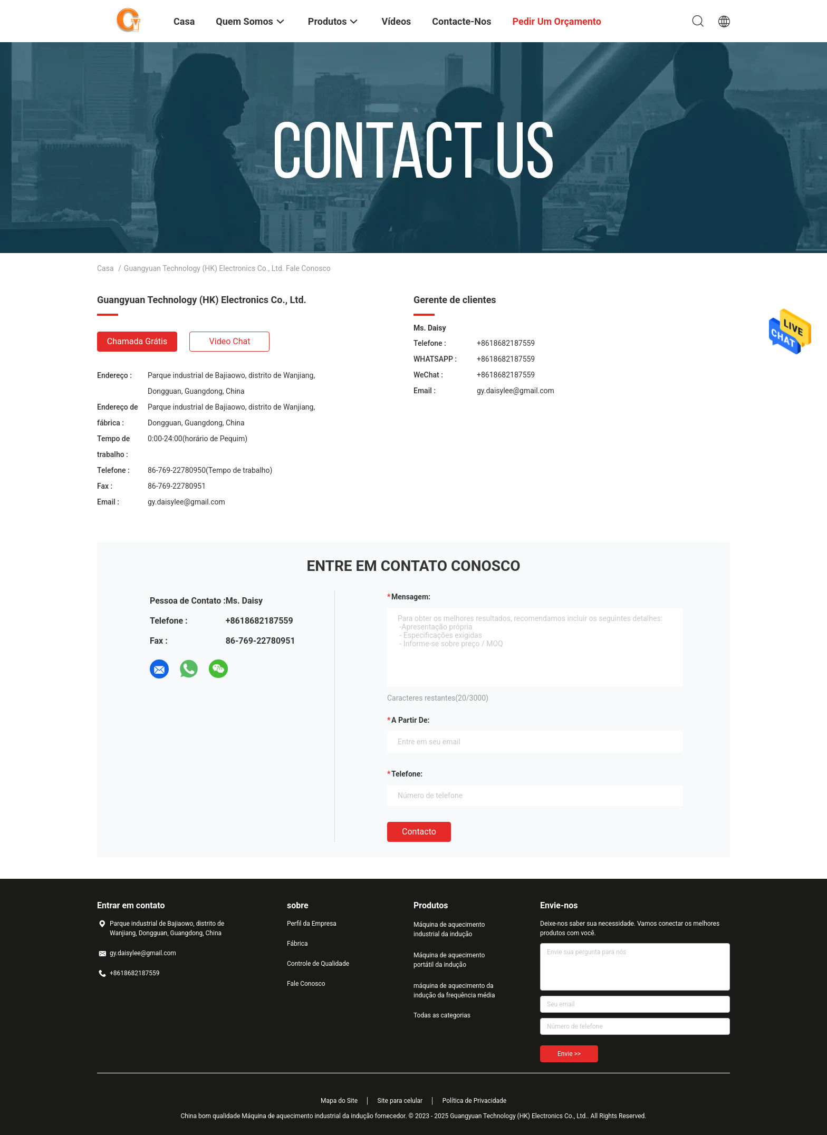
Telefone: (406, 774)
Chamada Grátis (137, 341)
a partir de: (410, 720)
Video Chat (230, 341)
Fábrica (297, 943)
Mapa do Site (339, 1100)
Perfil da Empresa (311, 923)
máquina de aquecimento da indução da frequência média (454, 990)
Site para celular (400, 1100)
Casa (105, 268)
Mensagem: (410, 597)
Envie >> (569, 1054)
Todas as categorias (442, 1015)
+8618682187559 (506, 343)
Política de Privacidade (474, 1100)
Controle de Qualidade (318, 963)
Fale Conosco (306, 983)
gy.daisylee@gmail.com (186, 502)
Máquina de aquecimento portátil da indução (449, 960)
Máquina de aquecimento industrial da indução (449, 929)
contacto (419, 832)
